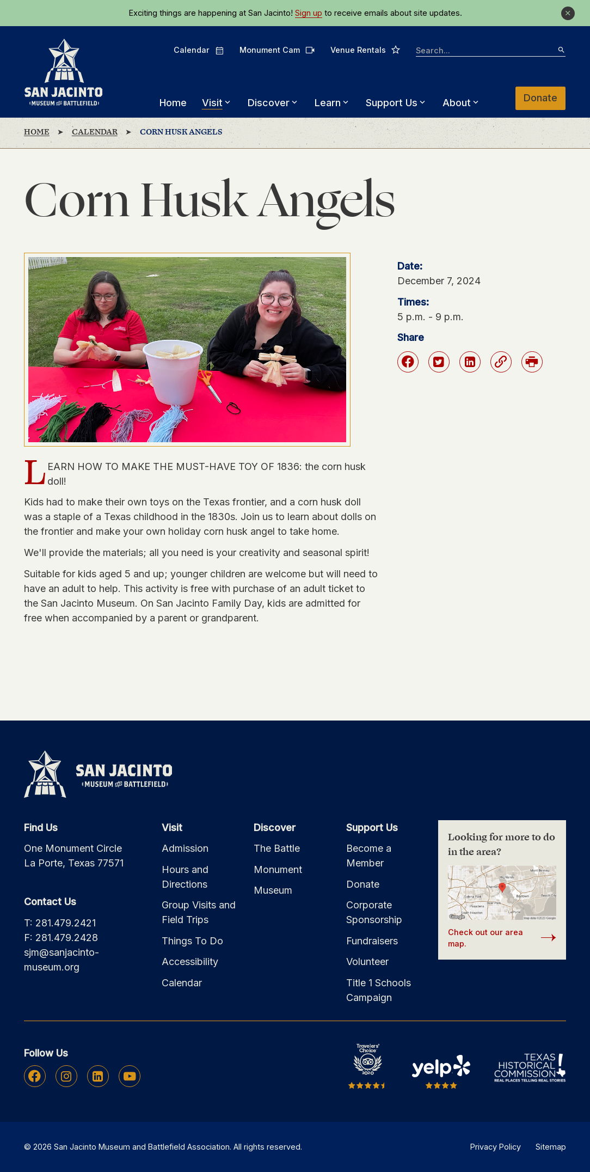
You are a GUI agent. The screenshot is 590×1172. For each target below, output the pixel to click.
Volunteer (367, 961)
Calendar (199, 50)
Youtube (129, 1076)
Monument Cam (277, 49)
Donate (541, 97)
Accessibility (190, 961)
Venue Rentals (366, 49)
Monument (278, 869)
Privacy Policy (495, 1146)
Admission (185, 848)
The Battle (277, 848)
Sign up (308, 13)
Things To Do (192, 941)
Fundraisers (372, 941)
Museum (273, 890)
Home (173, 102)
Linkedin (98, 1076)
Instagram (66, 1076)
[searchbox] (491, 51)
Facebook (34, 1076)
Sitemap (551, 1146)
